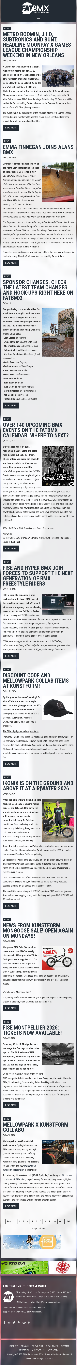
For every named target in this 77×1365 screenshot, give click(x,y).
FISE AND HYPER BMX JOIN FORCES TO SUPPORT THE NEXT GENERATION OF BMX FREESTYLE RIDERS (38, 576)
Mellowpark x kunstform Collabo (35, 1127)
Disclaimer (52, 1346)
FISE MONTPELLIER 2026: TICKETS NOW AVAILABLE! (32, 1030)
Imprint (13, 1346)
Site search (53, 1350)
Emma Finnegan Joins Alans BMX (38, 150)
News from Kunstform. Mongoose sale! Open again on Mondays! (38, 930)
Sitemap (65, 1346)
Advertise (24, 1350)
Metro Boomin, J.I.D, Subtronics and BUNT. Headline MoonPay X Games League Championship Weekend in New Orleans (37, 44)
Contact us (38, 1350)
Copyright (37, 1346)
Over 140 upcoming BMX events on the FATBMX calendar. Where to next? (36, 430)
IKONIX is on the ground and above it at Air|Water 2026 (38, 786)
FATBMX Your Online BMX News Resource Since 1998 (38, 7)
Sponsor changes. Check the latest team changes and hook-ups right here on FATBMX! (38, 290)
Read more (10, 127)
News (6, 28)
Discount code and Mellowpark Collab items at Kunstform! (36, 680)
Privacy (25, 1346)
